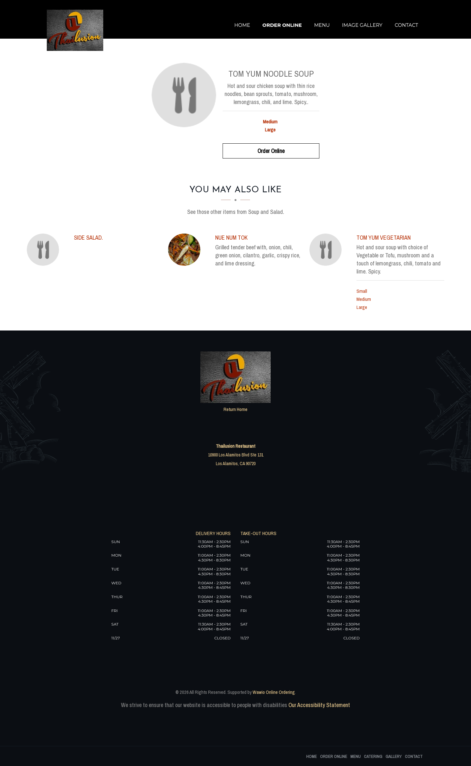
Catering (373, 756)
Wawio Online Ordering (274, 692)
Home (242, 25)
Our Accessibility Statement (318, 705)
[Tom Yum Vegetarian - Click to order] (327, 250)
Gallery (394, 756)
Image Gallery (362, 25)
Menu (322, 25)
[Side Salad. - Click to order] (44, 250)
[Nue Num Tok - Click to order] (186, 250)
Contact (406, 25)
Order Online (282, 25)
